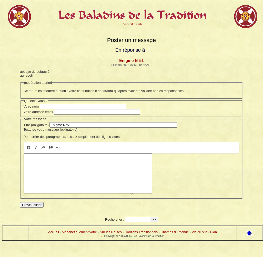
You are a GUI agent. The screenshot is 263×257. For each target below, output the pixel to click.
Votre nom (31, 106)
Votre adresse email (38, 112)
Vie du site (199, 240)
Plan (213, 240)
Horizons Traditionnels (141, 240)
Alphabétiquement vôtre (79, 240)
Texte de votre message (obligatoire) (50, 129)
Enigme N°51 (131, 60)
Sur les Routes (111, 240)
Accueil (53, 240)
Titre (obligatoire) (36, 125)
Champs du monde (175, 240)
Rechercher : (114, 227)
